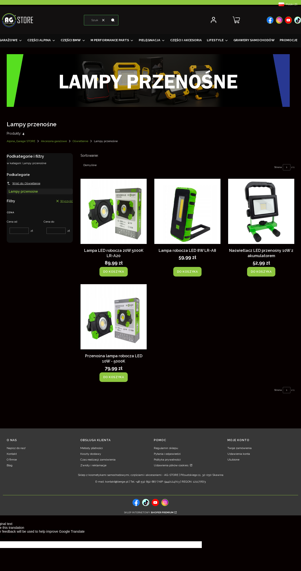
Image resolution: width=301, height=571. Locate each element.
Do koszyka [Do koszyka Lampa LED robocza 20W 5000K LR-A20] (113, 271)
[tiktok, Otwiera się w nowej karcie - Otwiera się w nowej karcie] (145, 502)
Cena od (12, 221)
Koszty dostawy (90, 454)
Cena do (49, 221)
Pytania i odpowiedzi (167, 454)
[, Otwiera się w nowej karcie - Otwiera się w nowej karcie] (270, 20)
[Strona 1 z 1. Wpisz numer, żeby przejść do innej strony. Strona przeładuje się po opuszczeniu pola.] (286, 167)
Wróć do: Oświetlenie (23, 183)
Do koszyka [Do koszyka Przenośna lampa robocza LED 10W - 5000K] (113, 377)
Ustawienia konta (238, 454)
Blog (9, 465)
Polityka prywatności (167, 459)
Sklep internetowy (149, 512)
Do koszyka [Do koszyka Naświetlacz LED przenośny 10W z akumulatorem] (261, 271)
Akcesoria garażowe (54, 141)
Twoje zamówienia (239, 448)
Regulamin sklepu (166, 448)
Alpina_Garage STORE (21, 141)
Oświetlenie (80, 141)
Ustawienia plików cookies (171, 465)
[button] (113, 20)
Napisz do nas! (16, 448)
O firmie (12, 459)
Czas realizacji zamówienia (98, 459)
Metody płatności (91, 448)
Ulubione (233, 459)
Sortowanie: (89, 155)
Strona (278, 167)
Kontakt (12, 454)
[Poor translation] (11, 537)
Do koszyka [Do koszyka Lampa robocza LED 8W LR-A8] (187, 271)
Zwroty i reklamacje (93, 465)
